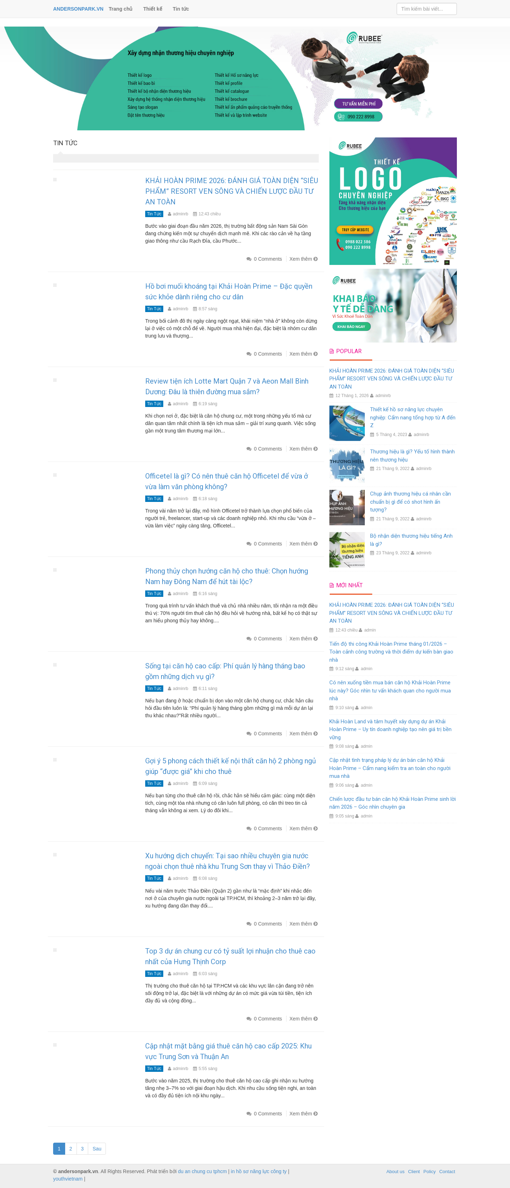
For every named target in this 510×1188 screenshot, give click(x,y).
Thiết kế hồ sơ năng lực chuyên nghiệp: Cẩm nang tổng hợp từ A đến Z (412, 417)
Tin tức (181, 9)
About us (395, 1171)
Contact (447, 1171)
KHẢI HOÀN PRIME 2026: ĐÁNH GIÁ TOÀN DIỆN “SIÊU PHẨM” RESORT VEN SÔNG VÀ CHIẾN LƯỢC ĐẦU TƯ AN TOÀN (231, 191)
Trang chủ (120, 9)
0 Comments (268, 259)
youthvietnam (68, 1179)
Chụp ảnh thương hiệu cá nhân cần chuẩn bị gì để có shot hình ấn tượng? (410, 502)
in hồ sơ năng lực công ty (259, 1171)
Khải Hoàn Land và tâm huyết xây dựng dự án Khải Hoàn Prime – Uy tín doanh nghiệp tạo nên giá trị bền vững (390, 729)
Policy (430, 1171)
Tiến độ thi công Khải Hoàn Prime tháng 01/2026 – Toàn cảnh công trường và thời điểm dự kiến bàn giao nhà (391, 652)
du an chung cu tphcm (202, 1171)
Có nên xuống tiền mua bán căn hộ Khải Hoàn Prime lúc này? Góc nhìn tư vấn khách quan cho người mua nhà (390, 690)
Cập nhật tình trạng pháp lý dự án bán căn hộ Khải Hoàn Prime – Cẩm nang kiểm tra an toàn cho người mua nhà (389, 768)
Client (414, 1171)
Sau (96, 1149)
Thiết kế (152, 9)
